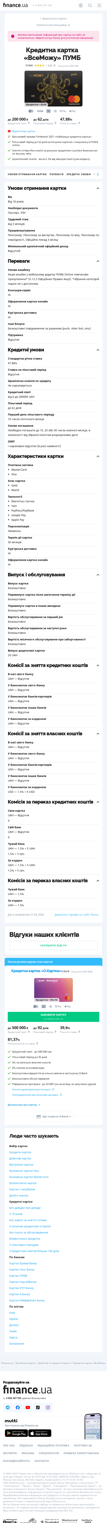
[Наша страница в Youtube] (27, 1407)
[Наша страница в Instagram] (48, 1407)
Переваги (57, 174)
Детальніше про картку (24, 1104)
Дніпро (14, 1325)
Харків (13, 1319)
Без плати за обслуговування (28, 1232)
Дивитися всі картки (54, 18)
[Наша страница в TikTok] (37, 1407)
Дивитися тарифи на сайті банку (76, 914)
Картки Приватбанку (23, 1263)
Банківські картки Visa (24, 1171)
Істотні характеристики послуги (33, 1089)
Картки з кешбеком (22, 1189)
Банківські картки (26, 1363)
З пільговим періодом (23, 1245)
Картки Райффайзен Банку (27, 1300)
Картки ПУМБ (18, 1275)
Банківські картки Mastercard (28, 1177)
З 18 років (15, 1214)
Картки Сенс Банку (21, 1269)
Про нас (9, 1445)
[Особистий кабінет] (80, 5)
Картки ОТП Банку (21, 1288)
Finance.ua (7, 1363)
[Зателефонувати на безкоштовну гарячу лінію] (53, 1398)
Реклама (28, 1453)
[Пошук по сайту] (90, 5)
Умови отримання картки (27, 174)
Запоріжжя (16, 1343)
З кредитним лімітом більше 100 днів (34, 1251)
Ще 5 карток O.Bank (52, 1116)
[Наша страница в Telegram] (7, 1407)
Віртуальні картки (21, 1164)
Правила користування (81, 1453)
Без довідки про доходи (25, 1208)
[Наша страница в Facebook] (17, 1407)
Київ (12, 1312)
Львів (13, 1331)
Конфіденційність (16, 1461)
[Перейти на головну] (15, 5)
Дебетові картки (20, 1158)
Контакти (42, 1461)
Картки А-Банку (19, 1294)
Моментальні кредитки (24, 1238)
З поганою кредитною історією (30, 1226)
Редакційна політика (53, 1445)
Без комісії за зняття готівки (28, 1220)
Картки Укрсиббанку (23, 1282)
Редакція (26, 1445)
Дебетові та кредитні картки (54, 1363)
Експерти (10, 1453)
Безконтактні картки (23, 1183)
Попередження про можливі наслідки (37, 1094)
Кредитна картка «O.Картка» (36, 971)
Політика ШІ (83, 1445)
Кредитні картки (20, 1152)
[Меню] (99, 5)
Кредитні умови (79, 174)
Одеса (13, 1337)
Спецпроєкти (49, 1453)
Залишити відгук (53, 945)
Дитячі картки (18, 1195)
